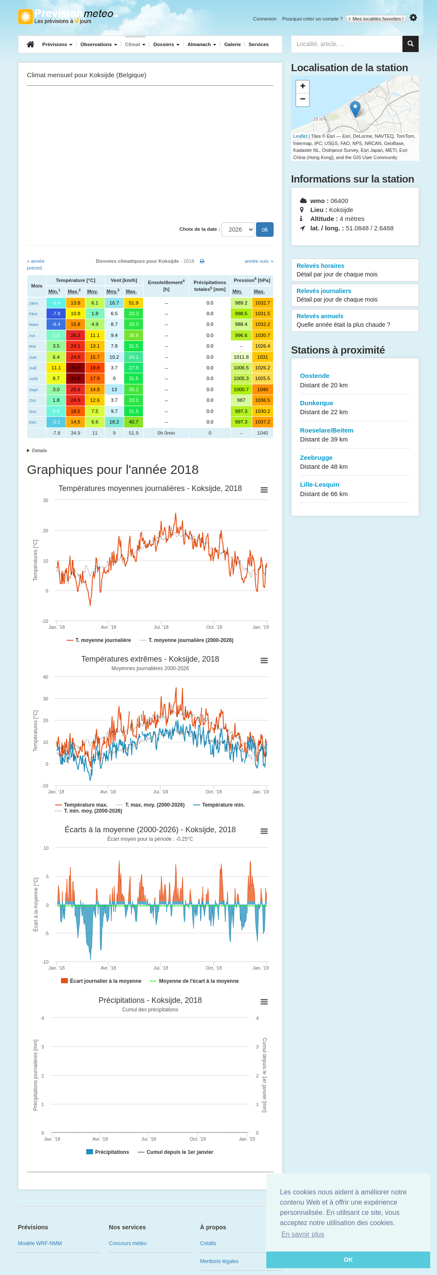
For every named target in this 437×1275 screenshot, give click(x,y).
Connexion (265, 18)
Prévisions (57, 44)
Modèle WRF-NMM (40, 1243)
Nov (32, 411)
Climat (135, 44)
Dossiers (166, 44)
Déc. (33, 422)
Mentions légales (219, 1261)
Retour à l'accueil (68, 16)
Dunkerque (355, 408)
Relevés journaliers (355, 296)
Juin (33, 357)
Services (258, 44)
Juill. (33, 368)
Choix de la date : (200, 229)
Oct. (33, 400)
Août (33, 378)
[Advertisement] (150, 154)
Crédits (208, 1243)
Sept (33, 389)
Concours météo (127, 1243)
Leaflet (300, 136)
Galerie (232, 44)
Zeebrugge (355, 462)
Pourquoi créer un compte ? (312, 18)
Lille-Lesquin (355, 489)
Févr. (33, 313)
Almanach (201, 44)
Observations (98, 44)
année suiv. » (259, 261)
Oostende (355, 380)
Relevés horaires (355, 270)
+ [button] (303, 87)
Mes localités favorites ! (376, 18)
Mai (32, 346)
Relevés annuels (355, 321)
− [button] (303, 99)
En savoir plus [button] (302, 1234)
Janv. (34, 303)
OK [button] (348, 1259)
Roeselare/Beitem (355, 435)
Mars (33, 324)
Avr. (32, 335)
